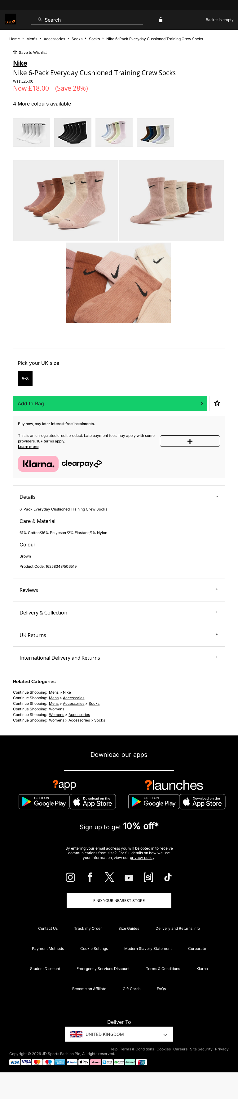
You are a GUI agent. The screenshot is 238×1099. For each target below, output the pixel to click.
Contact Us (48, 928)
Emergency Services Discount (103, 968)
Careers (180, 1049)
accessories (73, 698)
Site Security (201, 1049)
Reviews (119, 590)
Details (119, 496)
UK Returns (119, 635)
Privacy (222, 1049)
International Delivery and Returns (119, 657)
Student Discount (45, 968)
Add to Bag (31, 403)
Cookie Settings (94, 948)
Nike (67, 692)
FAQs (161, 988)
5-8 (25, 378)
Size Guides (128, 928)
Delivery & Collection (119, 612)
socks (94, 703)
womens (56, 709)
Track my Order (88, 928)
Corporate (197, 948)
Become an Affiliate (89, 988)
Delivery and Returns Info (178, 928)
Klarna (202, 968)
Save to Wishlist (32, 52)
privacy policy (142, 857)
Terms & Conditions (163, 968)
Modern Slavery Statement (148, 948)
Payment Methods (48, 948)
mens (54, 692)
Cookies (163, 1049)
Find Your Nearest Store (119, 900)
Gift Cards (131, 988)
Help (113, 1049)
